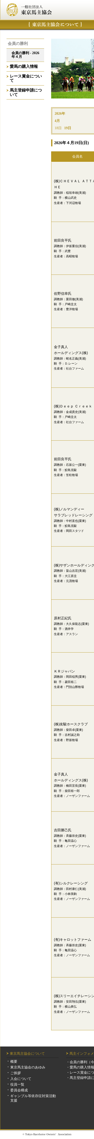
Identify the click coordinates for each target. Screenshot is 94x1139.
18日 (58, 128)
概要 (13, 1061)
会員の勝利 (18, 43)
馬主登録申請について (26, 92)
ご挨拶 (15, 1073)
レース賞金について (26, 78)
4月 (57, 121)
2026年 (60, 113)
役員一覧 (17, 1084)
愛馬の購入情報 (24, 66)
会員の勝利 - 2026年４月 (25, 55)
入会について (20, 1079)
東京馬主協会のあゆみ (27, 1067)
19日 (67, 128)
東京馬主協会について (55, 24)
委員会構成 (19, 1090)
